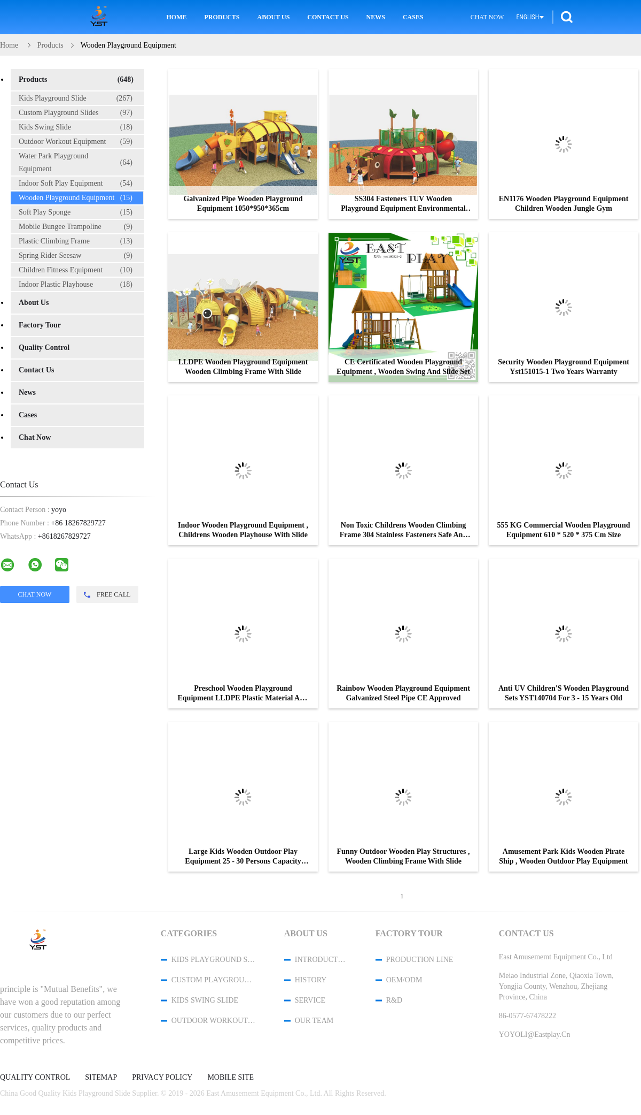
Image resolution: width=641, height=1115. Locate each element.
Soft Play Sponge (75, 212)
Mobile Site (230, 1077)
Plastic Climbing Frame (75, 241)
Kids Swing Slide (75, 127)
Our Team (314, 1021)
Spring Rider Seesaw (75, 255)
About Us (273, 17)
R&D (394, 1000)
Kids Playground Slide (75, 98)
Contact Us (327, 17)
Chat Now (487, 17)
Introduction (321, 960)
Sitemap (101, 1077)
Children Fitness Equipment (75, 270)
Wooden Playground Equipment (75, 198)
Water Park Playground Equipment (75, 162)
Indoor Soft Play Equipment (75, 183)
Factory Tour (40, 325)
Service (310, 1000)
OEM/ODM (404, 980)
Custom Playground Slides (75, 112)
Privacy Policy (162, 1077)
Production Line (420, 960)
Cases (413, 17)
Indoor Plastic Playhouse (75, 284)
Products (222, 17)
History (311, 980)
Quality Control (44, 347)
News (375, 17)
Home (177, 17)
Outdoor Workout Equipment (75, 141)
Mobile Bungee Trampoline (75, 226)
